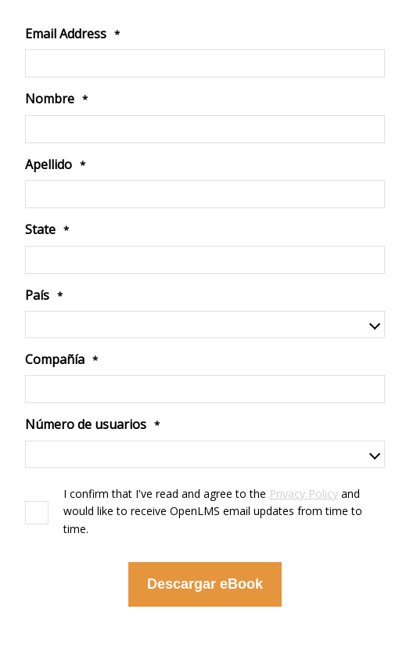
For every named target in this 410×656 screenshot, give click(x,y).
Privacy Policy (303, 493)
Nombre (49, 98)
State (40, 229)
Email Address (65, 33)
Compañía (55, 359)
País (37, 295)
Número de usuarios (85, 424)
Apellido (48, 164)
